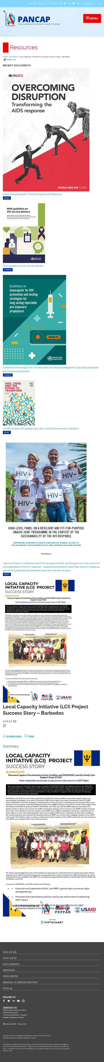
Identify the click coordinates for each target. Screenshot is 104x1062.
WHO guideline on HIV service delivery (23, 266)
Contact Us (42, 3)
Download (14, 736)
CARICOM (31, 3)
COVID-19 (7, 988)
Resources (9, 970)
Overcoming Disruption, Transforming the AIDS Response (32, 194)
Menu (93, 18)
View (31, 736)
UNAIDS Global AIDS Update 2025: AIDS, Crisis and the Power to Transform (41, 428)
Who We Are (9, 952)
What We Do (9, 958)
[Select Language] (92, 3)
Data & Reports (11, 964)
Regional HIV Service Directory (20, 982)
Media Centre (10, 976)
